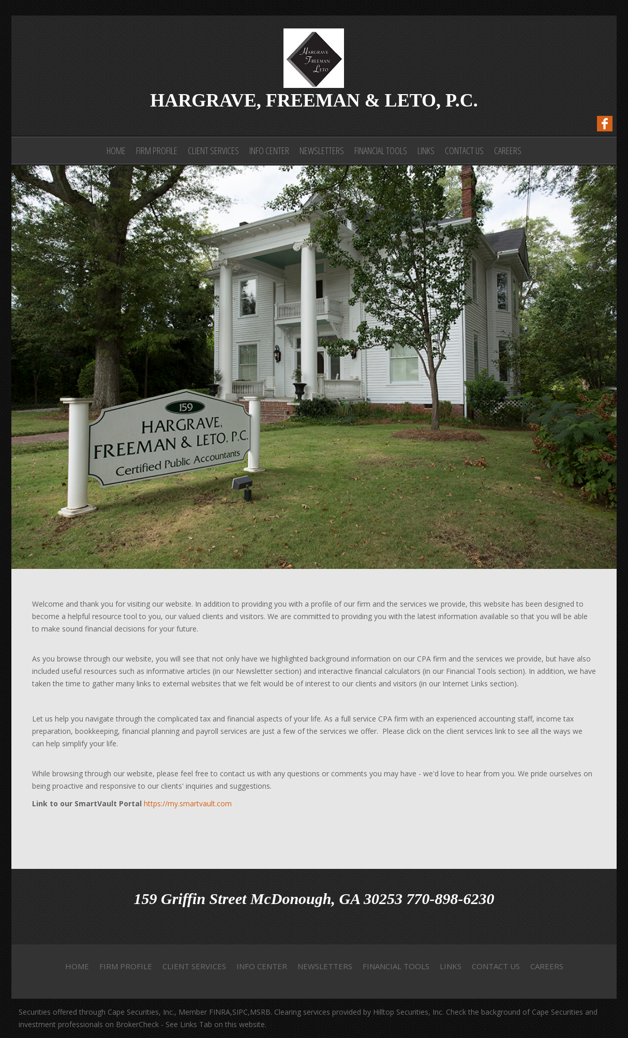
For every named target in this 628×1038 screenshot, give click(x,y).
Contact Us (464, 150)
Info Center (269, 150)
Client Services (213, 150)
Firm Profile (156, 150)
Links (426, 150)
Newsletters (322, 150)
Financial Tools (380, 150)
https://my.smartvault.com (188, 803)
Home (116, 150)
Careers (507, 150)
